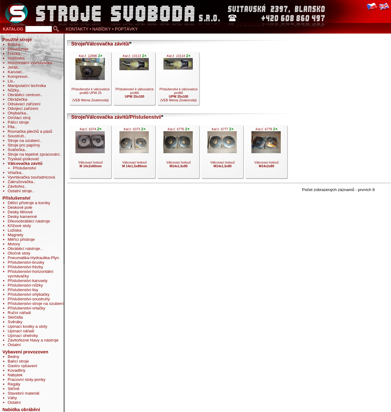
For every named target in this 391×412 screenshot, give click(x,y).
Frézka (14, 53)
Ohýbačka (17, 113)
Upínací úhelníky (23, 335)
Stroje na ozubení (23, 140)
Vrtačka (14, 172)
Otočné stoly (19, 253)
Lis (10, 81)
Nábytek (15, 375)
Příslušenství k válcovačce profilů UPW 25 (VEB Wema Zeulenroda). (90, 80)
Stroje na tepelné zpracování (34, 154)
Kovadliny (16, 370)
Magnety (15, 235)
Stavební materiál (23, 393)
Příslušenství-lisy (23, 289)
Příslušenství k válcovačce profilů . (134, 80)
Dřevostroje (18, 49)
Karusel (14, 72)
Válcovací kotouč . (90, 153)
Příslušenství (24, 168)
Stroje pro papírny (24, 145)
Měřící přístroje (21, 239)
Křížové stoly (19, 225)
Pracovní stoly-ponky (27, 379)
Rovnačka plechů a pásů (30, 131)
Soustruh (16, 136)
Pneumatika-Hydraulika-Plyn (33, 257)
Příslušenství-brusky (26, 262)
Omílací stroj (19, 117)
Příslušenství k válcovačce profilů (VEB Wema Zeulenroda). (178, 80)
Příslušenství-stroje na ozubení (36, 303)
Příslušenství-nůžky (25, 285)
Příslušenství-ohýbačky (28, 294)
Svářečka (16, 149)
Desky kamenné (22, 216)
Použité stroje (17, 39)
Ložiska (14, 230)
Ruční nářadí (19, 312)
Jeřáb (13, 67)
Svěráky (15, 322)
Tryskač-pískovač (23, 159)
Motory (14, 244)
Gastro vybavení (22, 365)
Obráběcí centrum (24, 94)
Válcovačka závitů (25, 163)
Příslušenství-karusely (27, 280)
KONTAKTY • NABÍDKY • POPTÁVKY (102, 29)
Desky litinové (20, 212)
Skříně (14, 388)
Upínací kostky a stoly (27, 326)
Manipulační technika (27, 85)
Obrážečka (17, 99)
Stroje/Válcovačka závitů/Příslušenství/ (116, 117)
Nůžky (13, 90)
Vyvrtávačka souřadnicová (31, 177)
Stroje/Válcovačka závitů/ (100, 43)
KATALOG (13, 29)
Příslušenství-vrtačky (26, 308)
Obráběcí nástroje (24, 248)
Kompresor (17, 76)
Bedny (13, 356)
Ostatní (14, 344)
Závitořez (16, 186)
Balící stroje (18, 361)
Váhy (12, 398)
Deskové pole (20, 207)
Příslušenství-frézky (25, 267)
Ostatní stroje (20, 191)
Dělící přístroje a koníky (29, 203)
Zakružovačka (20, 181)
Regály (14, 384)
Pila (11, 127)
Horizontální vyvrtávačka (30, 62)
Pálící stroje (18, 122)
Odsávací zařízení (24, 104)
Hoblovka (16, 58)
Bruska (14, 44)
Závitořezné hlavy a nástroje (33, 340)
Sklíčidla (15, 317)
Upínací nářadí (21, 331)
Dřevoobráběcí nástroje (29, 221)
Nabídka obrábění (21, 409)
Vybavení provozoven (25, 351)
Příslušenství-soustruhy (29, 299)
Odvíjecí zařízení (23, 108)
